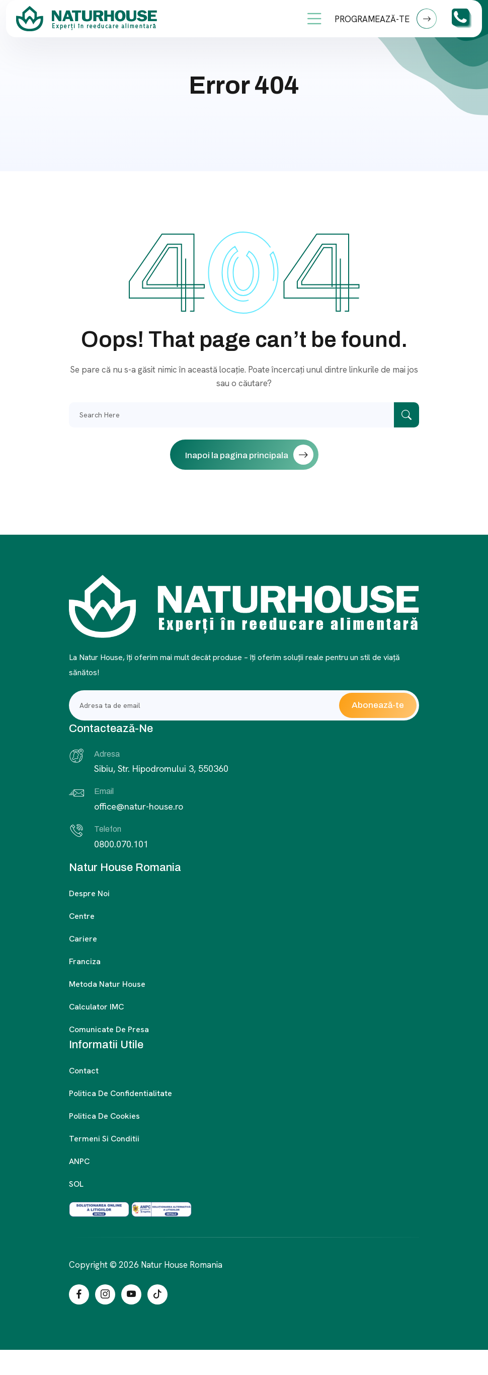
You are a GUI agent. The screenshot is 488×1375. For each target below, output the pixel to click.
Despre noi (89, 893)
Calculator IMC (96, 1006)
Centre (82, 916)
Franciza (85, 961)
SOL (76, 1184)
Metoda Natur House (107, 984)
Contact (84, 1070)
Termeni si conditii (104, 1138)
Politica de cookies (104, 1116)
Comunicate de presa (109, 1029)
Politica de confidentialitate (120, 1093)
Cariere (83, 938)
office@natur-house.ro (138, 806)
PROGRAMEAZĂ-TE (386, 19)
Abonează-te (378, 705)
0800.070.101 (121, 844)
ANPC (79, 1161)
